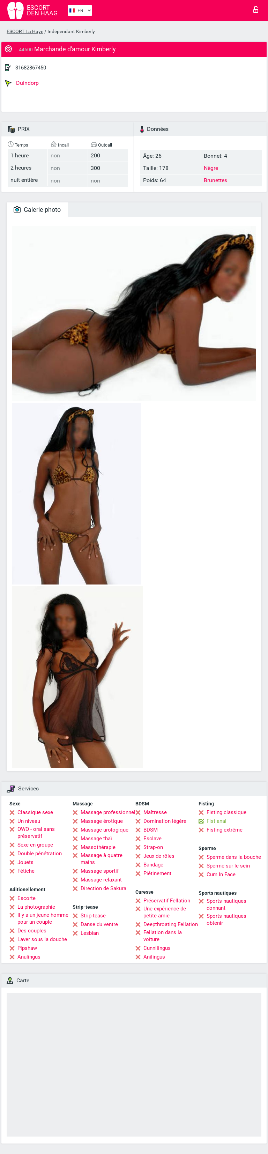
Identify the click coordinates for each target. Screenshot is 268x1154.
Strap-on (153, 847)
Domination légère (164, 821)
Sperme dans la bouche (234, 857)
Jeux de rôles (158, 856)
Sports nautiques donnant (226, 904)
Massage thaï (96, 838)
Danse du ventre (99, 924)
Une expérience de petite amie (164, 912)
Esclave (152, 838)
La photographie (36, 907)
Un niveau (28, 821)
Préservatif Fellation (166, 901)
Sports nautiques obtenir (226, 919)
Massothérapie (98, 847)
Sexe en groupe (35, 845)
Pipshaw (27, 948)
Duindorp (22, 83)
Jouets (25, 862)
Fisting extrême (225, 830)
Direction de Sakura (103, 888)
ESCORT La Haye (25, 31)
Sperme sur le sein (228, 866)
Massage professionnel (108, 812)
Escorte (26, 898)
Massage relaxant (101, 880)
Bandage (153, 865)
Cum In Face (221, 874)
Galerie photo (37, 209)
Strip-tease (93, 916)
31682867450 (30, 68)
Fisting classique (226, 812)
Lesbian (90, 933)
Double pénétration (39, 853)
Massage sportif (100, 871)
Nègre (211, 168)
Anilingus (154, 957)
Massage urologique (104, 830)
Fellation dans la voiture (162, 936)
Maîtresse (155, 812)
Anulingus (28, 957)
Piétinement (157, 873)
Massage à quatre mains (101, 858)
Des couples (31, 931)
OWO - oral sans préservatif (36, 832)
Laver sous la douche (42, 939)
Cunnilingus (157, 948)
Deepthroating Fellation (170, 924)
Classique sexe (35, 812)
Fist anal (216, 821)
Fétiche (26, 871)
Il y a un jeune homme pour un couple (42, 918)
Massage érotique (102, 821)
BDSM (150, 830)
